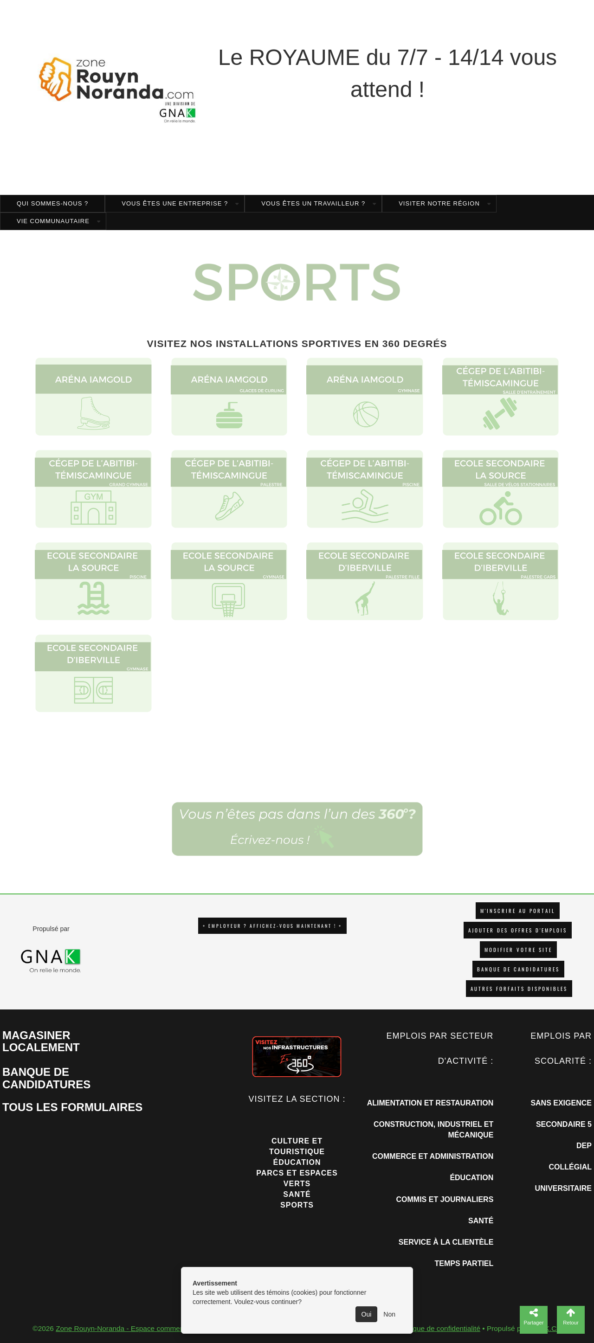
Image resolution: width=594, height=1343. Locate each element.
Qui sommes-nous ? (52, 203)
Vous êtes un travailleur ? (313, 203)
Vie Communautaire (53, 221)
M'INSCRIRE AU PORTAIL (517, 910)
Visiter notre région (439, 203)
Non (389, 1314)
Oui (367, 1314)
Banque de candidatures (518, 969)
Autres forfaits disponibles (519, 988)
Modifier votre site (518, 949)
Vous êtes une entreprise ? (175, 203)
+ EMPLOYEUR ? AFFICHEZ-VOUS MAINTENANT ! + (272, 925)
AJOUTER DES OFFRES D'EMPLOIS (517, 930)
